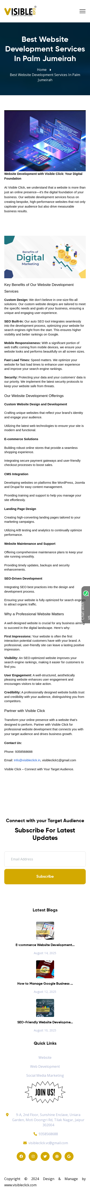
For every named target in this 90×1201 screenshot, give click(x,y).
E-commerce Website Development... (45, 945)
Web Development (45, 1066)
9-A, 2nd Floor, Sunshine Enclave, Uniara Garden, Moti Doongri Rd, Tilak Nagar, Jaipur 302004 (48, 1119)
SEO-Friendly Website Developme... (45, 1022)
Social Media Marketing (45, 1075)
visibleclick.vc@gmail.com (45, 1142)
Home (42, 69)
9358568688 (45, 1134)
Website (45, 1057)
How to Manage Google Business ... (45, 984)
